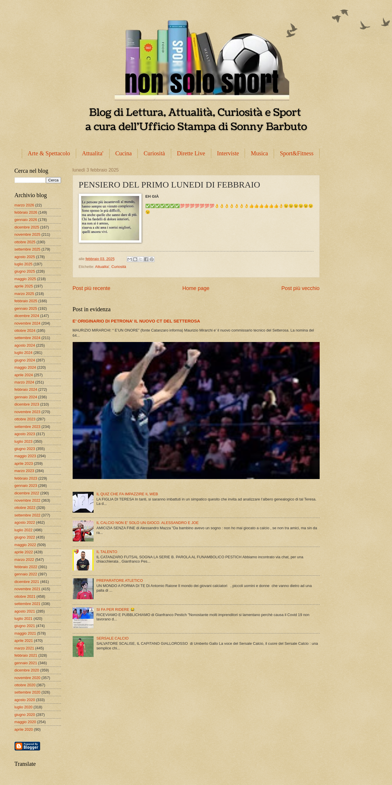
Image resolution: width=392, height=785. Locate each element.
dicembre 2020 (27, 670)
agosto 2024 (25, 345)
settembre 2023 (27, 426)
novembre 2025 (27, 234)
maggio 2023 (25, 456)
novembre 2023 (27, 412)
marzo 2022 (24, 559)
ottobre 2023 (25, 419)
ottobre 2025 (25, 242)
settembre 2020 (27, 692)
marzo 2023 (24, 471)
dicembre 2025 (27, 227)
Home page (195, 288)
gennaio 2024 (26, 397)
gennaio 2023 (26, 485)
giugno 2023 (25, 448)
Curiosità (154, 153)
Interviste (228, 153)
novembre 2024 (27, 323)
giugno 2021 (25, 626)
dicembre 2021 (27, 581)
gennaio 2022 (26, 574)
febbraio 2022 (26, 567)
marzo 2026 (24, 205)
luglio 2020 (24, 707)
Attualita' (92, 153)
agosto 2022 (25, 522)
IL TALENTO (106, 552)
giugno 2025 (25, 271)
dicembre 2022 (27, 493)
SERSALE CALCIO (112, 638)
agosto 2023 (25, 434)
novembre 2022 (27, 500)
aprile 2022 (24, 552)
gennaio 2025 (26, 308)
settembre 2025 (27, 249)
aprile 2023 (24, 463)
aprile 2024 (24, 375)
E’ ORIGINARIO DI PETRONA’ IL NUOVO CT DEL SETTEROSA (136, 320)
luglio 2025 (24, 264)
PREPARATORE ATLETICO (119, 580)
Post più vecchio (300, 288)
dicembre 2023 (27, 404)
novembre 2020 (27, 678)
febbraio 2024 (26, 389)
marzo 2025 (24, 293)
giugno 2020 (25, 714)
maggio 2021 (25, 633)
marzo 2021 (24, 648)
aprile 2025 (24, 286)
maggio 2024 (25, 367)
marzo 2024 (24, 382)
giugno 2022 (25, 537)
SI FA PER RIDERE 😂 (115, 609)
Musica (259, 153)
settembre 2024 (27, 338)
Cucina (123, 153)
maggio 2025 (25, 279)
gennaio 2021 (26, 663)
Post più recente (91, 288)
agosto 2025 (25, 257)
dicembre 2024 (27, 316)
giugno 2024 (25, 360)
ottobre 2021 (25, 596)
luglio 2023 (24, 441)
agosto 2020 (25, 700)
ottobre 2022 (25, 507)
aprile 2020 (24, 729)
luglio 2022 (24, 530)
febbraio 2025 (26, 301)
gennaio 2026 (26, 219)
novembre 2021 (27, 589)
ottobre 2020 (25, 685)
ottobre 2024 (25, 330)
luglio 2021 (24, 618)
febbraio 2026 (26, 212)
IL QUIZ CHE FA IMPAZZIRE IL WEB (127, 494)
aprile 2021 (24, 640)
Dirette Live (191, 153)
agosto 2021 (25, 611)
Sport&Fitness (297, 153)
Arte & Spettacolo (49, 153)
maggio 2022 (25, 545)
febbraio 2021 (26, 655)
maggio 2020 (25, 722)
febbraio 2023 (26, 478)
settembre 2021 (27, 604)
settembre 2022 (27, 515)
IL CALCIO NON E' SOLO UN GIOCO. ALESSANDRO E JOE (147, 523)
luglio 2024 (24, 352)
